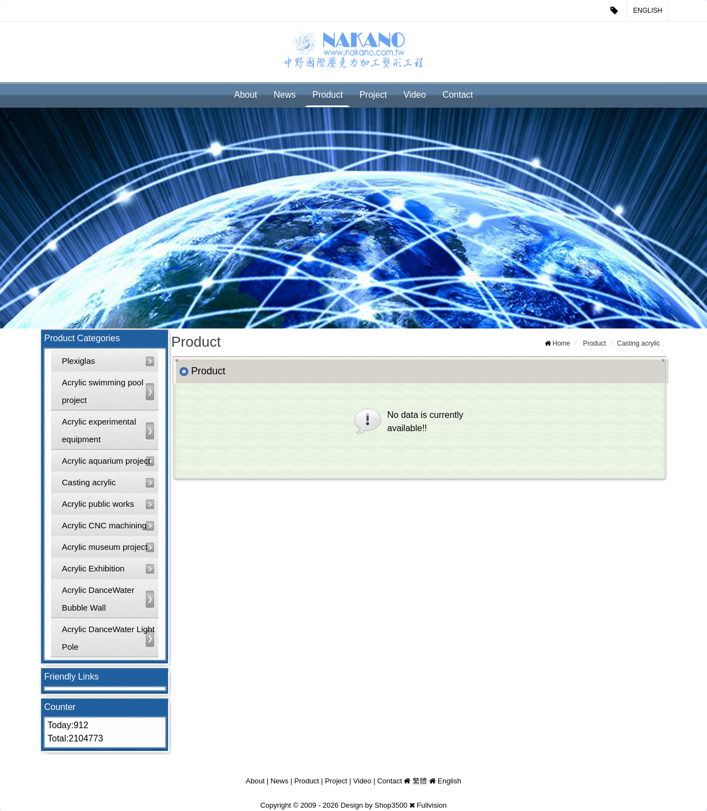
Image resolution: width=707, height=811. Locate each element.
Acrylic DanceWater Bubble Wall (98, 598)
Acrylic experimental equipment (99, 430)
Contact (457, 94)
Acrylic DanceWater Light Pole (108, 637)
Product (328, 94)
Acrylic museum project (104, 547)
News (285, 94)
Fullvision (432, 805)
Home (561, 343)
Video (414, 94)
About (245, 94)
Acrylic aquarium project (106, 460)
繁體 (420, 781)
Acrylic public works (98, 503)
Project (373, 94)
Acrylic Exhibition (93, 568)
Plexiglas (78, 360)
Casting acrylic (89, 482)
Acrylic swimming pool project (103, 391)
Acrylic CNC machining (104, 525)
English (647, 10)
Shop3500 (390, 805)
